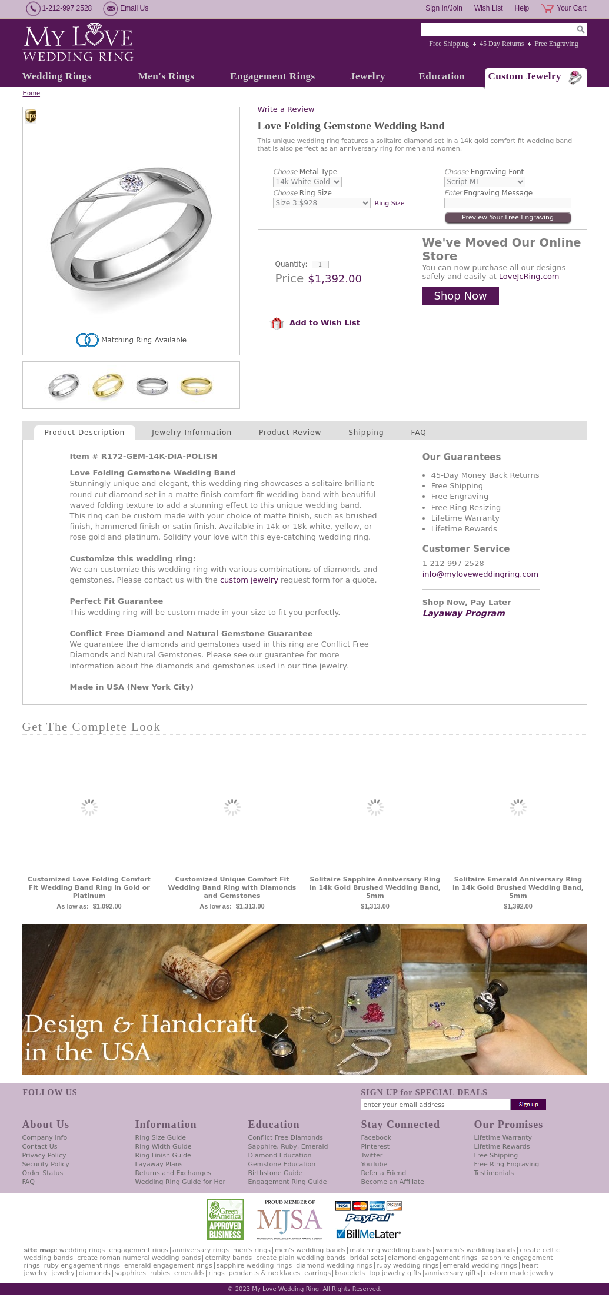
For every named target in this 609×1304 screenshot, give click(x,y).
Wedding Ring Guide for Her (180, 1182)
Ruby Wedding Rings (408, 1265)
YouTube (374, 1164)
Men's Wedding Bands (310, 1250)
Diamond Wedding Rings (334, 1265)
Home (32, 93)
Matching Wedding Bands (390, 1250)
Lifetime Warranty (503, 1138)
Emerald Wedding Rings (479, 1265)
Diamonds (95, 1273)
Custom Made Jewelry (518, 1273)
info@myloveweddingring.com (480, 574)
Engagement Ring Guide (287, 1182)
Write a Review (286, 109)
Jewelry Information (192, 432)
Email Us (134, 8)
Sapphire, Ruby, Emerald (288, 1146)
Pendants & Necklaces (265, 1273)
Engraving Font (484, 172)
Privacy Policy (44, 1155)
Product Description (85, 432)
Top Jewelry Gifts (395, 1273)
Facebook (376, 1138)
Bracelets (350, 1273)
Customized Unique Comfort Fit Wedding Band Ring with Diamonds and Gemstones (232, 888)
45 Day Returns (502, 43)
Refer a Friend (384, 1173)
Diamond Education (280, 1155)
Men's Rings (166, 76)
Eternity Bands (228, 1258)
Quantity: (291, 264)
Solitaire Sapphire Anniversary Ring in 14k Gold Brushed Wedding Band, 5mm (375, 888)
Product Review (290, 432)
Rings (216, 1273)
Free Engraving (556, 43)
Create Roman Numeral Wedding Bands (139, 1258)
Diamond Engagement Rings (432, 1258)
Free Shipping (449, 43)
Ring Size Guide (161, 1138)
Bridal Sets (367, 1258)
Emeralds (189, 1273)
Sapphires (130, 1273)
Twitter (372, 1155)
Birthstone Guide (275, 1173)
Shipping (366, 432)
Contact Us (40, 1146)
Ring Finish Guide (163, 1155)
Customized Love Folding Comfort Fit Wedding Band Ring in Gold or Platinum (89, 888)
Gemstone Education (282, 1164)
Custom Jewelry (525, 76)
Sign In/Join (443, 8)
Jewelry (367, 76)
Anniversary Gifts (452, 1273)
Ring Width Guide (163, 1146)
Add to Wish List (314, 322)
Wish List (488, 8)
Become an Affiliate (392, 1182)
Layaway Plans (159, 1164)
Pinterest (375, 1146)
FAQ (419, 432)
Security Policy (45, 1164)
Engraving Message (488, 193)
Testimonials (494, 1173)
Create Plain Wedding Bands (300, 1258)
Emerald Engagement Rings (168, 1265)
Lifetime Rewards (502, 1146)
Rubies (160, 1273)
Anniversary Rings (200, 1250)
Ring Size (302, 193)
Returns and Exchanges (173, 1173)
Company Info (45, 1138)
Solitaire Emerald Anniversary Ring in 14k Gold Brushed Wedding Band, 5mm (518, 888)
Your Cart (571, 8)
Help (522, 8)
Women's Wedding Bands (475, 1250)
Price (289, 278)
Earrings (317, 1273)
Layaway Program (463, 613)
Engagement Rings (272, 76)
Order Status (43, 1173)
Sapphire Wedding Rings (254, 1265)
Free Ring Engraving (507, 1164)
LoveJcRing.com (529, 276)
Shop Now (460, 296)
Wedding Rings (57, 76)
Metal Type (305, 172)
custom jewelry (249, 580)
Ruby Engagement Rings (82, 1265)
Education (441, 76)
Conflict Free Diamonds (285, 1138)
